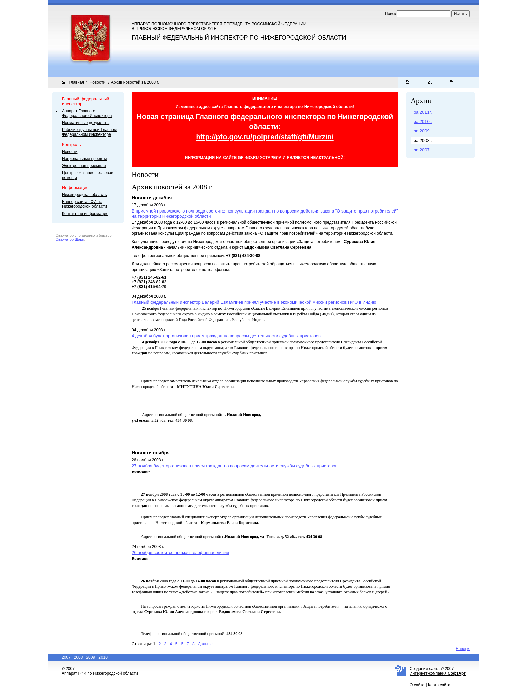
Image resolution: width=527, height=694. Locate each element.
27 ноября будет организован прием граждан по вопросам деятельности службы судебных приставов (234, 465)
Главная (76, 82)
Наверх (463, 648)
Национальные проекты (84, 158)
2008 (78, 657)
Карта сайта (439, 685)
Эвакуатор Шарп (70, 239)
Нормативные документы (85, 122)
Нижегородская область (84, 194)
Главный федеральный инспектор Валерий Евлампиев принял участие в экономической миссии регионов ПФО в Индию (254, 302)
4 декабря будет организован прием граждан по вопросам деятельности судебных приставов (226, 335)
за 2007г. (423, 149)
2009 (90, 657)
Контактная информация (85, 213)
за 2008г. (423, 140)
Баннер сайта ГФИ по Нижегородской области (84, 204)
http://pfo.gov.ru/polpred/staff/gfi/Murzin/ (265, 137)
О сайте (417, 685)
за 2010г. (423, 121)
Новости (97, 82)
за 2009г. (423, 130)
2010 (103, 657)
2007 (66, 657)
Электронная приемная (84, 165)
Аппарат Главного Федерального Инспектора (87, 113)
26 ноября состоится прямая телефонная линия (180, 552)
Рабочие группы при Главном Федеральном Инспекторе (89, 132)
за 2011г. (423, 112)
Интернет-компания (438, 673)
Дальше (205, 644)
